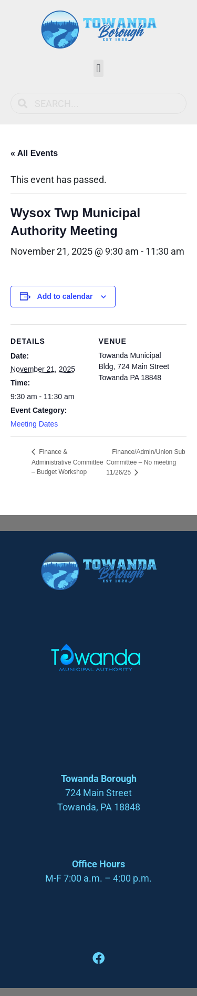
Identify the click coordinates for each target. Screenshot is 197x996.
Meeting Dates (34, 424)
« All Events (34, 153)
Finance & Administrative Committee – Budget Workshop (67, 462)
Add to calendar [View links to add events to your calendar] (65, 296)
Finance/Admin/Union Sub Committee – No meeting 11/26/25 (145, 462)
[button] (98, 68)
